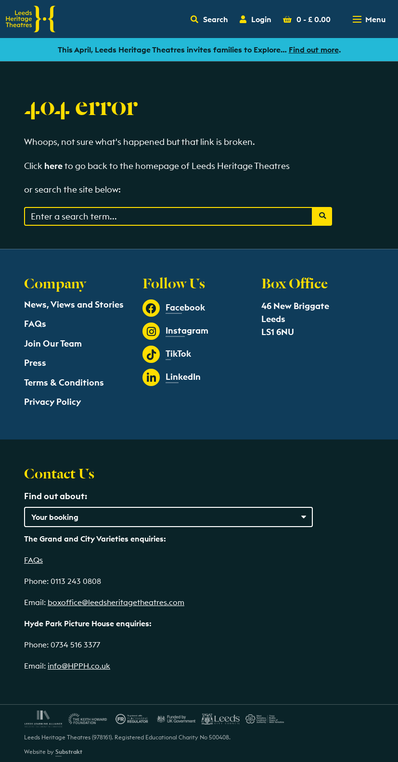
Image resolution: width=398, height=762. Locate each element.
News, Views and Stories (74, 304)
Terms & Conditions (64, 382)
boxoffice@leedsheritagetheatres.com (116, 602)
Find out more (314, 49)
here (53, 165)
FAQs (35, 323)
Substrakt (68, 751)
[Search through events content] (168, 216)
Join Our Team (53, 343)
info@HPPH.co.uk (79, 666)
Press (35, 362)
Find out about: (55, 496)
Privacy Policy (52, 401)
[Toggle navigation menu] (370, 19)
